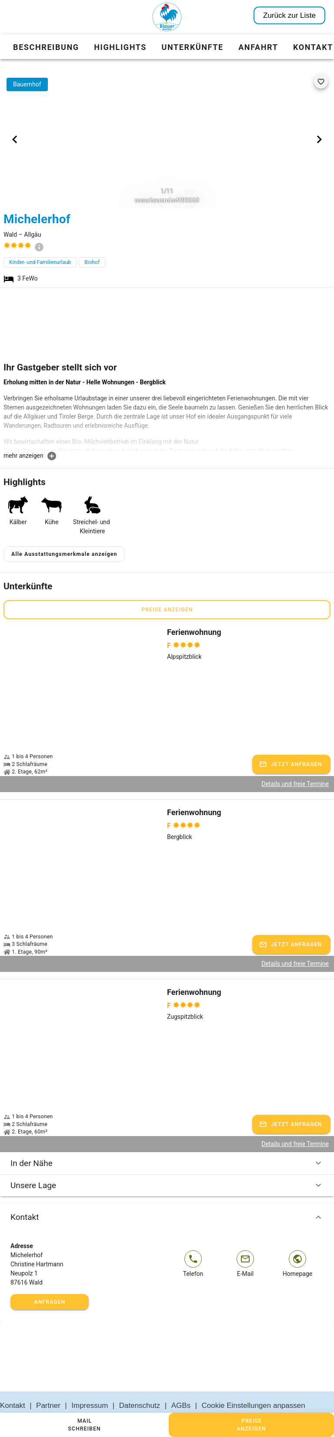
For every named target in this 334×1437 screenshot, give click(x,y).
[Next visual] (319, 139)
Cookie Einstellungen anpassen (253, 1385)
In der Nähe (167, 1142)
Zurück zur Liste (289, 15)
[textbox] (167, 414)
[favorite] (321, 82)
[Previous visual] (15, 139)
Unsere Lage (167, 1165)
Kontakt (167, 1196)
